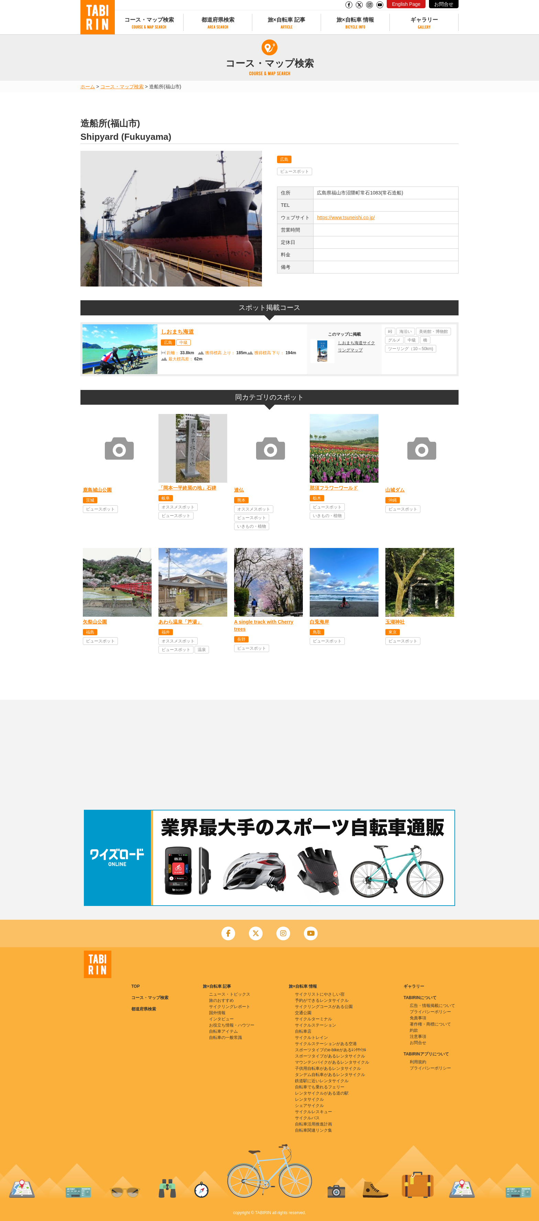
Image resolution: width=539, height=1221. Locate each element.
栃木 (317, 498)
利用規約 (418, 1062)
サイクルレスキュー (313, 1111)
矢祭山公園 (95, 622)
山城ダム (395, 490)
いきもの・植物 (251, 526)
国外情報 (217, 1012)
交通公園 (303, 1012)
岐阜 (166, 498)
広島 (284, 159)
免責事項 (418, 1018)
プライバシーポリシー (430, 1011)
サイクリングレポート (229, 1006)
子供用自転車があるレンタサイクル (328, 1068)
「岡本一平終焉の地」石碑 (187, 488)
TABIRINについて (420, 997)
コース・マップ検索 (149, 20)
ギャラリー (424, 20)
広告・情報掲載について (432, 1005)
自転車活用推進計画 (313, 1124)
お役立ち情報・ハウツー (231, 1025)
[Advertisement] (269, 755)
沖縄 (392, 500)
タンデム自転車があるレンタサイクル (330, 1074)
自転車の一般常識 (225, 1037)
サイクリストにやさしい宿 (319, 994)
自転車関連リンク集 (313, 1130)
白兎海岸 (319, 622)
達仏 (239, 490)
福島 (90, 632)
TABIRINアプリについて (426, 1054)
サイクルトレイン (311, 1037)
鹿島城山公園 (97, 490)
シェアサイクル (309, 1105)
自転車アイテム (223, 1031)
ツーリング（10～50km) (410, 348)
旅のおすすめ (221, 1000)
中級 (183, 342)
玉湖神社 (395, 622)
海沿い (405, 331)
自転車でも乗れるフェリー (319, 1087)
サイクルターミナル (313, 1019)
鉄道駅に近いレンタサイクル (322, 1080)
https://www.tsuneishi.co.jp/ (346, 217)
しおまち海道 (177, 332)
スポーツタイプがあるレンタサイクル (330, 1056)
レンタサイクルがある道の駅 (322, 1093)
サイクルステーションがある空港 (326, 1043)
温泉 (202, 649)
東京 (392, 632)
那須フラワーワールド (334, 488)
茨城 (90, 500)
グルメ (394, 340)
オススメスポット (178, 507)
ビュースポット (294, 171)
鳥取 (317, 632)
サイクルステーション (315, 1025)
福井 (166, 632)
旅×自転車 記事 (287, 20)
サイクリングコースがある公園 (324, 1006)
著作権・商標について (430, 1024)
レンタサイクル (309, 1099)
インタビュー (221, 1019)
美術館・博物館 (433, 331)
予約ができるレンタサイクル (322, 1000)
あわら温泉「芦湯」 (180, 622)
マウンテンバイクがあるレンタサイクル (332, 1062)
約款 (414, 1030)
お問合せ (443, 4)
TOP (135, 986)
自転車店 (303, 1031)
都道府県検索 (217, 20)
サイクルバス (307, 1118)
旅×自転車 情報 (355, 20)
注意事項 (418, 1036)
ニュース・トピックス (229, 994)
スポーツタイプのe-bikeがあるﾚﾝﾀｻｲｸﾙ (330, 1050)
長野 (241, 639)
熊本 (241, 500)
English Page (406, 4)
